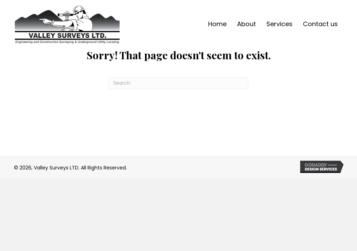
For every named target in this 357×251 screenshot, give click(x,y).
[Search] (178, 83)
